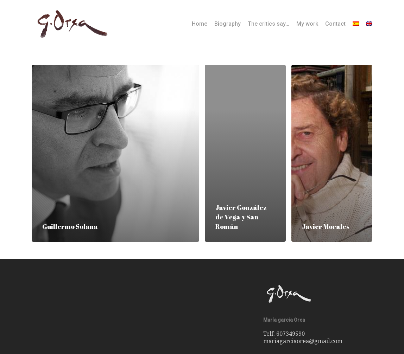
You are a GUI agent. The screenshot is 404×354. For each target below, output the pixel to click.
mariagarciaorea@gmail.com (302, 341)
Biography (227, 24)
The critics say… (268, 24)
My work (307, 24)
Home (199, 24)
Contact (335, 24)
